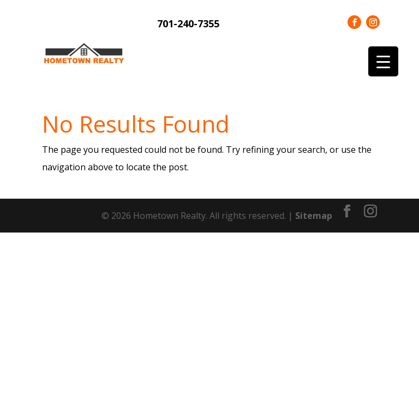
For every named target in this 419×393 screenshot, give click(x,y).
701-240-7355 (188, 23)
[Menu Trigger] (383, 61)
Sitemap (313, 216)
